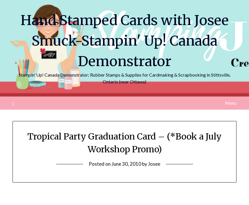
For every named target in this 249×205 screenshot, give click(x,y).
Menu (230, 103)
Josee (154, 164)
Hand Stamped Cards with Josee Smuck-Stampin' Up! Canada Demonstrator (125, 41)
